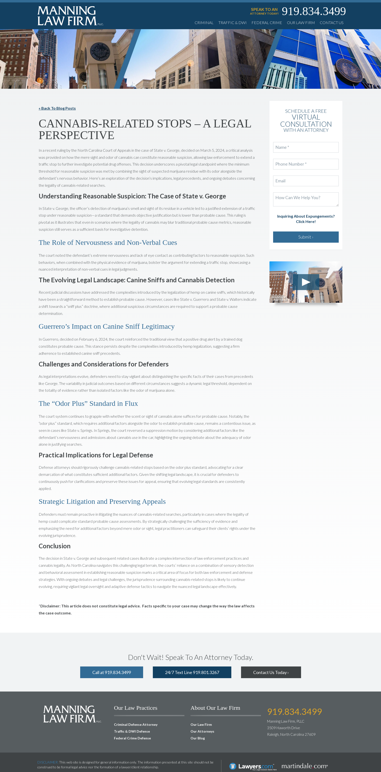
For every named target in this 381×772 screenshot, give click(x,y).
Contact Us (332, 22)
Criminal (204, 22)
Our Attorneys (202, 731)
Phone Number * (290, 164)
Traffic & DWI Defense (132, 731)
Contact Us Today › (271, 672)
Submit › (305, 237)
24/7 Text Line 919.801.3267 (192, 672)
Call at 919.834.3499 (111, 672)
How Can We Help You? (297, 197)
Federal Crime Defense (132, 738)
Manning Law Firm (70, 15)
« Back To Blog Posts (57, 108)
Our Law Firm (301, 22)
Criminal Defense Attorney (135, 724)
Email (280, 180)
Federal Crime (266, 22)
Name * (282, 147)
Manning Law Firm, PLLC (72, 714)
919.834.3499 (314, 11)
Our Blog (197, 738)
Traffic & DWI (232, 22)
